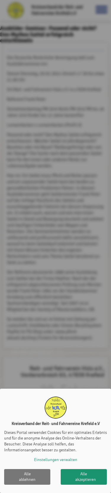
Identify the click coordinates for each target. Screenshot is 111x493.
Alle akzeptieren (85, 477)
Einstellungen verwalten (55, 460)
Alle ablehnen (27, 477)
